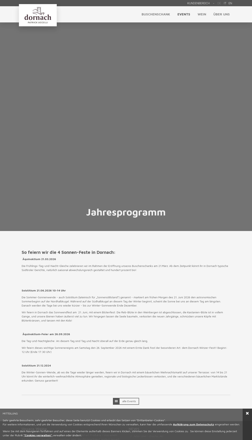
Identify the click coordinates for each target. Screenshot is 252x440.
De (219, 3)
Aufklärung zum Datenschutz (193, 424)
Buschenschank (156, 14)
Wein (202, 14)
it (225, 3)
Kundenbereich (198, 3)
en (230, 3)
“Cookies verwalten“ (38, 435)
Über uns (221, 14)
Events (183, 14)
